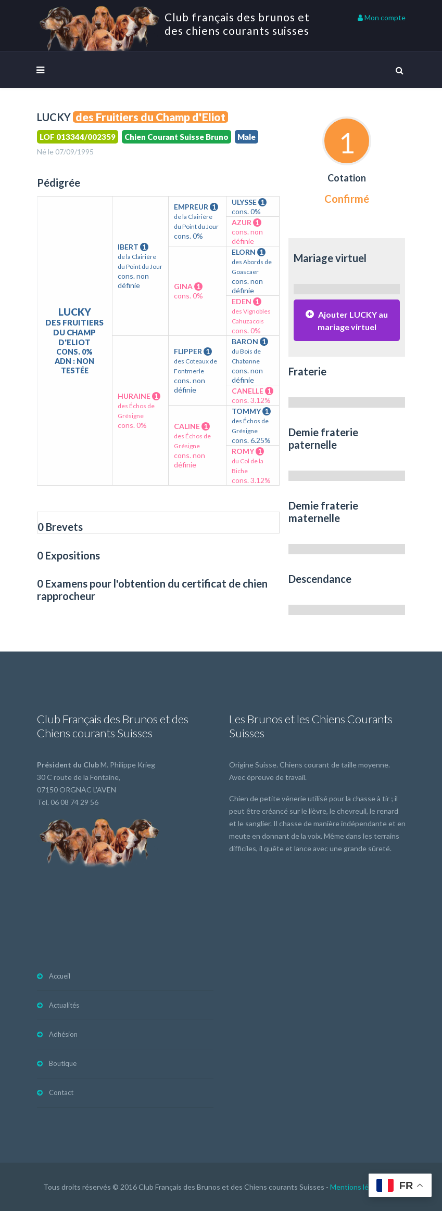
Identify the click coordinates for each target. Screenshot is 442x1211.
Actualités (64, 1005)
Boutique (63, 1063)
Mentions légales (358, 1186)
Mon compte (382, 17)
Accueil (59, 976)
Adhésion (63, 1034)
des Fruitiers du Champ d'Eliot (150, 117)
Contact (61, 1092)
